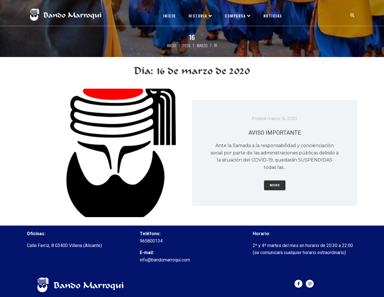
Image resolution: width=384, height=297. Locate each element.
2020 (186, 45)
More (275, 185)
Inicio (171, 45)
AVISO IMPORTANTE (274, 132)
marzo (202, 45)
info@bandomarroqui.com (165, 260)
